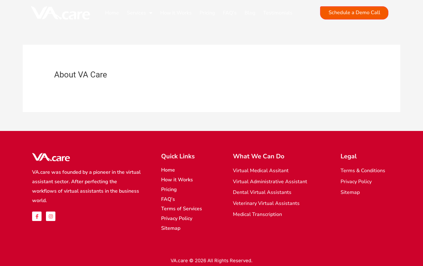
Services (139, 13)
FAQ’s (230, 12)
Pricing (207, 12)
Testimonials (277, 12)
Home (112, 12)
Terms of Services (181, 208)
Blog (250, 12)
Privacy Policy (176, 217)
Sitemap (170, 227)
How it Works (176, 12)
